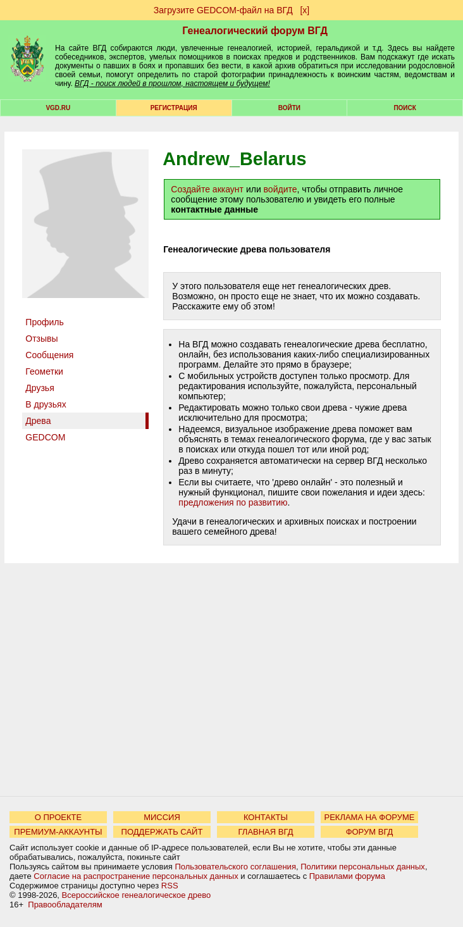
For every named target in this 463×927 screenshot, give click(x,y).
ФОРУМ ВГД (369, 832)
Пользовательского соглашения (235, 866)
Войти (289, 107)
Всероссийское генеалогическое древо (136, 895)
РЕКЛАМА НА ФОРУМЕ (369, 817)
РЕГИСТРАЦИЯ (174, 107)
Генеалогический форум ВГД (255, 30)
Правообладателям (65, 904)
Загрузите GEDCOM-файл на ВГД (223, 10)
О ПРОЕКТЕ (58, 817)
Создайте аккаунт (207, 189)
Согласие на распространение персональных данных (136, 876)
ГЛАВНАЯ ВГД (265, 832)
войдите (280, 189)
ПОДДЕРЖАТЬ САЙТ (162, 832)
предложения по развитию (232, 502)
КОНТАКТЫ (266, 817)
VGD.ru (58, 107)
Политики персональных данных (362, 866)
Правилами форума (347, 876)
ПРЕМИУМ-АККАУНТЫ (58, 832)
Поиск (404, 107)
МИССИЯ (162, 817)
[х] (304, 10)
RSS (169, 885)
